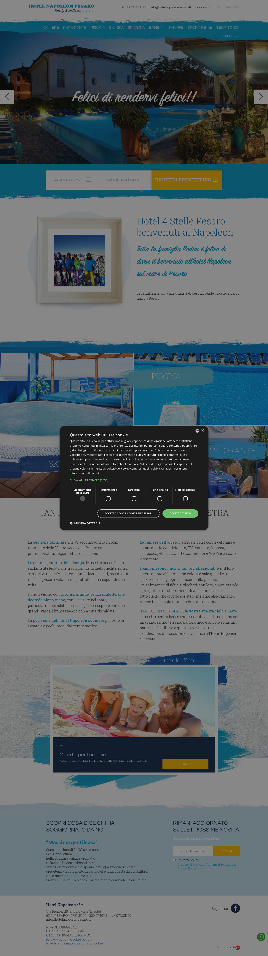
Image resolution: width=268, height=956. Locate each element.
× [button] (202, 430)
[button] (134, 480)
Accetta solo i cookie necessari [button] (128, 513)
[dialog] (134, 478)
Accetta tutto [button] (180, 513)
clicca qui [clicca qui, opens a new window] (93, 473)
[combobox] (197, 430)
